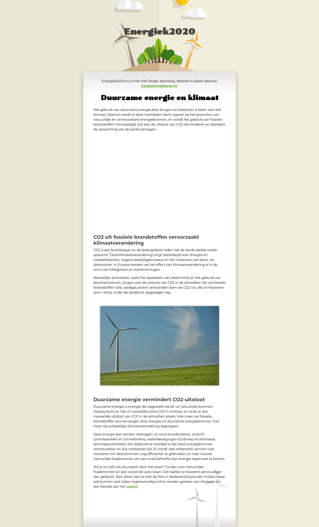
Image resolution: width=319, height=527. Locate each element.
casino (131, 486)
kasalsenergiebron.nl (159, 86)
